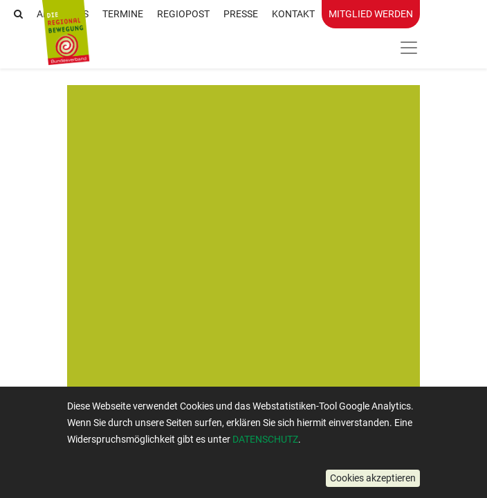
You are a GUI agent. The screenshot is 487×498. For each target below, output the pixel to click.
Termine (122, 13)
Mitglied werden (371, 13)
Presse (240, 13)
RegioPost (183, 13)
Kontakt (293, 13)
